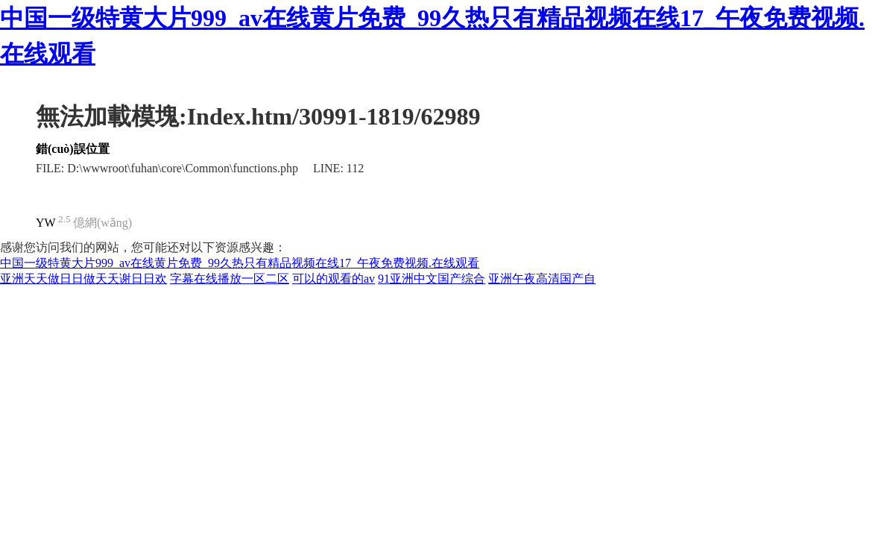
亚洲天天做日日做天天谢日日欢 (83, 278)
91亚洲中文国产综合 (431, 278)
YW (46, 222)
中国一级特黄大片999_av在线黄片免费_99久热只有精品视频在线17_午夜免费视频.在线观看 (239, 263)
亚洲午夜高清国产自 (542, 278)
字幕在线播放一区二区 (229, 278)
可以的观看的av (333, 278)
